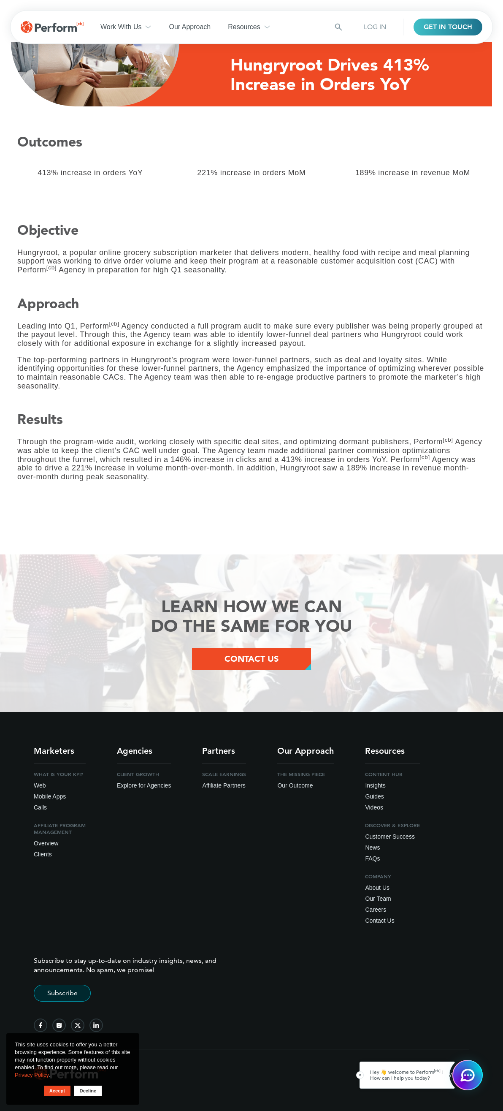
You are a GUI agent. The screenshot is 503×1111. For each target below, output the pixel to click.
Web (40, 787)
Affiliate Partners (223, 787)
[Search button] (338, 27)
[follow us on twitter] (77, 1027)
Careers (375, 911)
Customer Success (389, 838)
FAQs (372, 860)
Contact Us (379, 922)
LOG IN (375, 27)
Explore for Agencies (144, 787)
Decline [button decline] (89, 1090)
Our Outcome (295, 787)
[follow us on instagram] (59, 1027)
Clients (43, 856)
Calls (40, 809)
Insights (375, 787)
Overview (46, 845)
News (372, 849)
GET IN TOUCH (448, 27)
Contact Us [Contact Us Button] (251, 660)
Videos (374, 809)
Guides (374, 798)
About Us (377, 889)
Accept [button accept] (55, 1090)
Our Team (378, 900)
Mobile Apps (50, 798)
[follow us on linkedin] (96, 1027)
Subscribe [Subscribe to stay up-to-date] (62, 995)
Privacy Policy (32, 1074)
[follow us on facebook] (40, 1027)
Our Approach (190, 26)
